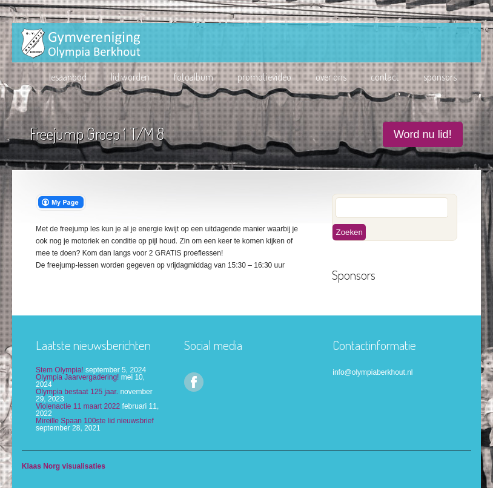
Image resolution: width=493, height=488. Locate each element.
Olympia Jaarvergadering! (77, 377)
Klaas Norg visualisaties (63, 466)
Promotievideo (264, 77)
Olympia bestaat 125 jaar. (77, 391)
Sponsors (440, 77)
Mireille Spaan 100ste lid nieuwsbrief (95, 421)
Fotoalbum (193, 77)
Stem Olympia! (60, 370)
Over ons (331, 77)
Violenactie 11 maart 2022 (78, 406)
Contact (385, 77)
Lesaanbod (68, 77)
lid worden (130, 77)
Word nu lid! (423, 134)
